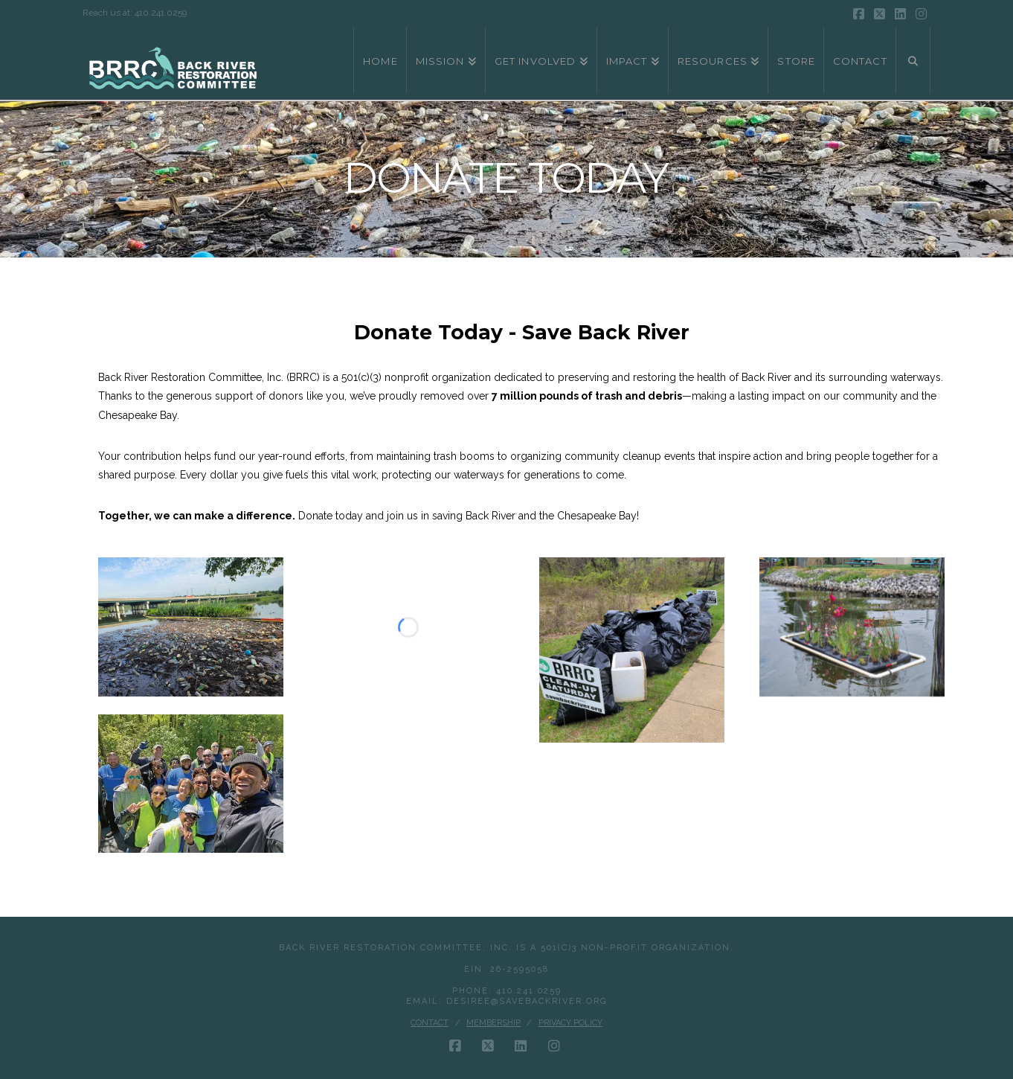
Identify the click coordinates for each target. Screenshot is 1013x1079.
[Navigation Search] (913, 60)
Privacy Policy (570, 1023)
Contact (429, 1023)
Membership (493, 1023)
